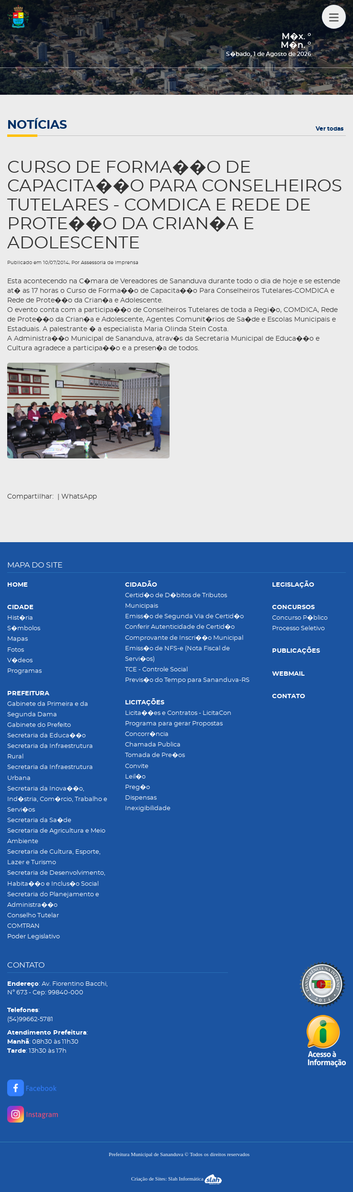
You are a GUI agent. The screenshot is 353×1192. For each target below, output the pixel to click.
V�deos (20, 660)
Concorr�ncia (147, 734)
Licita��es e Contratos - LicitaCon (178, 713)
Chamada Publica (153, 745)
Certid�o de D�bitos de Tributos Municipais (176, 600)
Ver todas (329, 129)
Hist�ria (20, 618)
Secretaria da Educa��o (46, 736)
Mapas (17, 639)
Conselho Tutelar (33, 916)
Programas (24, 671)
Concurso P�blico (300, 618)
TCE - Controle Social (156, 670)
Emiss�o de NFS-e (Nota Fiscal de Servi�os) (177, 654)
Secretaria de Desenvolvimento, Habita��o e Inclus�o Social (56, 878)
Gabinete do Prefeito (39, 725)
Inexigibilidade (148, 808)
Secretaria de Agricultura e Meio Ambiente (56, 836)
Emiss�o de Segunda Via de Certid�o (184, 616)
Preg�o (137, 787)
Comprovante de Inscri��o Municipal (184, 638)
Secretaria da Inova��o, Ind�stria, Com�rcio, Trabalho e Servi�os (57, 799)
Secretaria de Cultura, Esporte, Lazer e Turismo (54, 857)
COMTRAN (23, 926)
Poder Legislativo (33, 937)
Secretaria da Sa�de (39, 820)
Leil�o (135, 777)
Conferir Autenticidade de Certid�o (180, 627)
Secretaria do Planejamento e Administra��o (53, 899)
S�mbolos (23, 628)
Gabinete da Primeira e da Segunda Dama (47, 709)
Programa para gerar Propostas (174, 724)
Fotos (15, 650)
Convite (136, 766)
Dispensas (141, 798)
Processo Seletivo (298, 628)
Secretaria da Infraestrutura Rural (50, 751)
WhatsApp (79, 496)
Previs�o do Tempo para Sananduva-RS (187, 680)
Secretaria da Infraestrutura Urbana (50, 772)
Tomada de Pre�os (155, 755)
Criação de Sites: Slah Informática (176, 1178)
